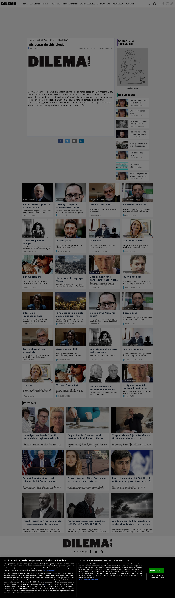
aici (45, 584)
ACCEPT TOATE (156, 570)
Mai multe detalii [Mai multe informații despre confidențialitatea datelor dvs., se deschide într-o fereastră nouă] (49, 570)
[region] (87, 577)
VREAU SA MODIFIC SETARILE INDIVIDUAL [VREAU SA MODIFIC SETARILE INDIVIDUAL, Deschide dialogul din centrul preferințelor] (156, 577)
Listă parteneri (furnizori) (88, 580)
